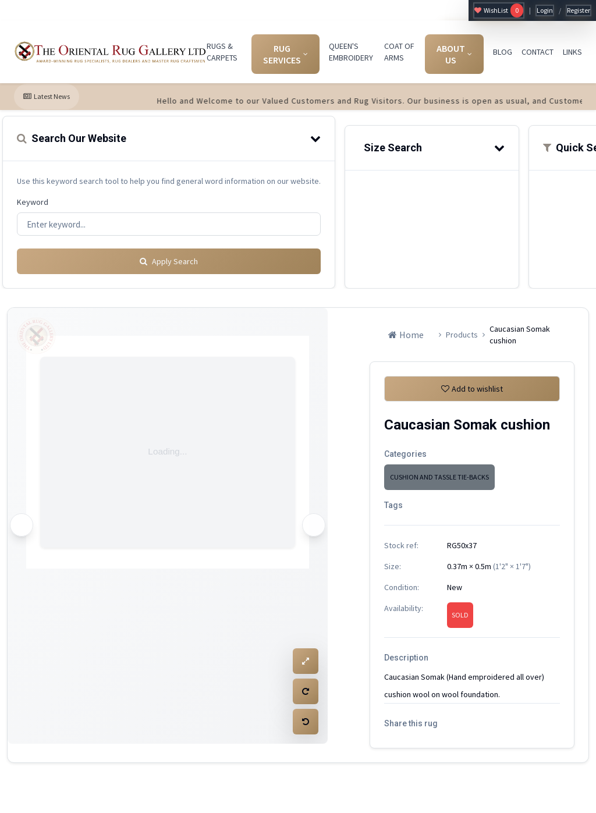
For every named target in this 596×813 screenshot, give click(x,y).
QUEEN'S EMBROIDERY (351, 52)
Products (462, 333)
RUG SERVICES (285, 54)
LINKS (572, 52)
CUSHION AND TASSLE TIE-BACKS (439, 480)
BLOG (502, 52)
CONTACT (538, 52)
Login (545, 10)
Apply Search (169, 260)
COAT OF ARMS (399, 52)
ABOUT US (454, 54)
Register (578, 10)
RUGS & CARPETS (222, 52)
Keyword (32, 202)
